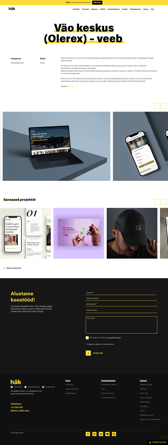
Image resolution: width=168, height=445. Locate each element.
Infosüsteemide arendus (109, 385)
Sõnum (145, 9)
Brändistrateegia (70, 393)
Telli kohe (97, 3)
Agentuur (94, 9)
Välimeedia (143, 389)
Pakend (142, 411)
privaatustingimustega (113, 338)
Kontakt (125, 9)
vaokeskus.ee (73, 86)
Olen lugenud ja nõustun (105, 338)
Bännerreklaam (145, 402)
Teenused (85, 9)
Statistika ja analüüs (146, 385)
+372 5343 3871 (17, 407)
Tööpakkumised (135, 9)
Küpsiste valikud (157, 442)
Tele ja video (144, 393)
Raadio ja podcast (146, 398)
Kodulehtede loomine (108, 398)
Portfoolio (76, 9)
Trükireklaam (144, 406)
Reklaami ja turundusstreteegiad (150, 419)
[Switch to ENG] (152, 9)
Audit (103, 389)
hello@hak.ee (16, 404)
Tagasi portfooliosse (13, 268)
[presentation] (157, 105)
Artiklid (102, 9)
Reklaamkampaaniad (146, 415)
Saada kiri (95, 353)
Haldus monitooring (107, 393)
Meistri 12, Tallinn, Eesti (20, 411)
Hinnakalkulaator (114, 9)
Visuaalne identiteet (71, 389)
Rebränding (69, 385)
